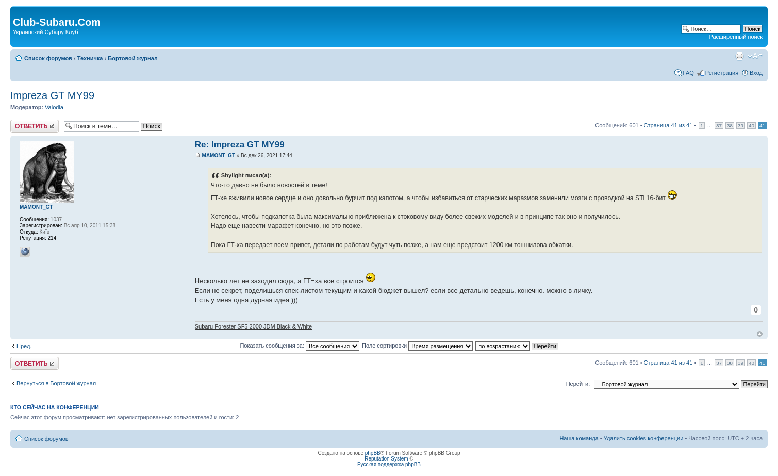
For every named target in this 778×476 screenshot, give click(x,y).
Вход (756, 73)
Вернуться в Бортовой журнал (56, 383)
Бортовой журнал (133, 58)
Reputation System (386, 459)
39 (740, 125)
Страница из (668, 125)
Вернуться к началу (760, 334)
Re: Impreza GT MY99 (240, 145)
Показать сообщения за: (299, 345)
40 (751, 125)
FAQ (688, 73)
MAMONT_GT (218, 155)
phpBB (372, 453)
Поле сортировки (417, 345)
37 (719, 125)
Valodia (54, 107)
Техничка (90, 58)
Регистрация (721, 73)
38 (730, 125)
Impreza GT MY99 (52, 95)
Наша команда (578, 438)
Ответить (34, 126)
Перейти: (578, 384)
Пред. (23, 346)
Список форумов (48, 58)
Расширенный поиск (736, 37)
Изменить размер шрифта (755, 56)
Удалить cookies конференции (644, 438)
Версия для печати (739, 56)
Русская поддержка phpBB (389, 464)
